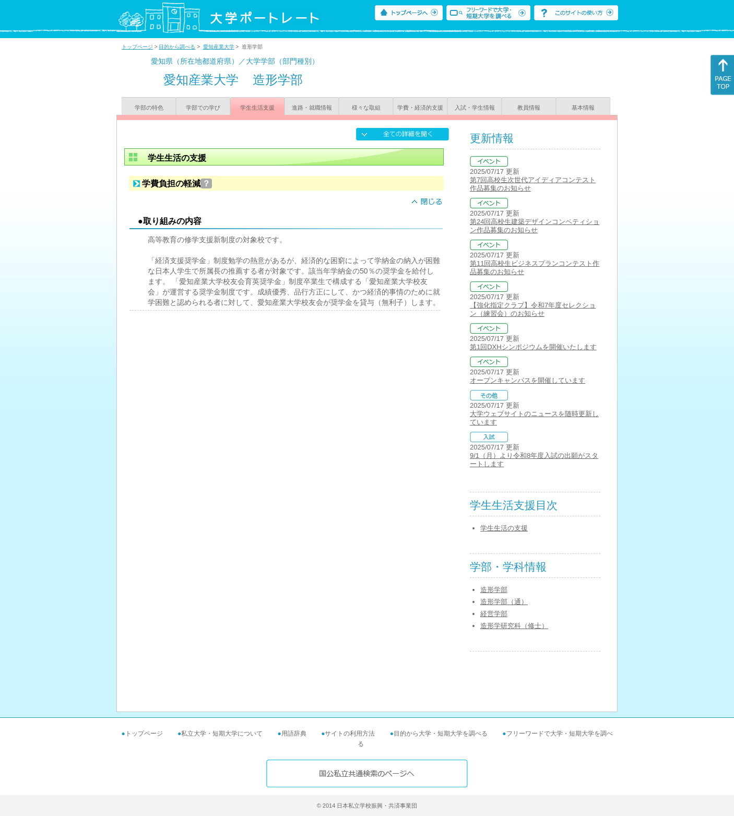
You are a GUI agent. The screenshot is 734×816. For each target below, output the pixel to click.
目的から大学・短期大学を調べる (441, 733)
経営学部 (493, 614)
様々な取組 (366, 107)
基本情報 (583, 107)
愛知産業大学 (218, 47)
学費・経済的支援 (420, 107)
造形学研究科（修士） (514, 626)
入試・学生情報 (475, 107)
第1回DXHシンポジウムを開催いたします (533, 347)
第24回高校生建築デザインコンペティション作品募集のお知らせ (534, 226)
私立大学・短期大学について (222, 733)
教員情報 (528, 107)
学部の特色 (149, 107)
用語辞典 (293, 733)
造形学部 (493, 590)
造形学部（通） (504, 602)
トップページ (137, 47)
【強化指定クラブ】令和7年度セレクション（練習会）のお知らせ (533, 309)
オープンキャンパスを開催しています (527, 380)
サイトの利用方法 (350, 733)
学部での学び (203, 107)
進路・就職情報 (312, 107)
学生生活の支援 (504, 528)
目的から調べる (177, 47)
